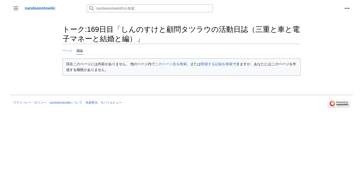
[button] (16, 8)
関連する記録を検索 (217, 64)
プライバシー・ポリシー (29, 102)
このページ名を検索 (171, 64)
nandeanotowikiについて (65, 102)
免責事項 (91, 102)
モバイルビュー (111, 102)
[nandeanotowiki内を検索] (150, 8)
